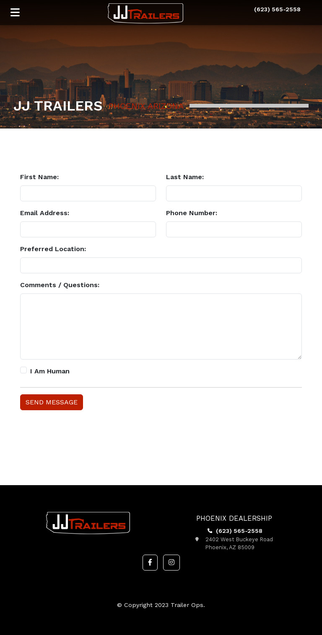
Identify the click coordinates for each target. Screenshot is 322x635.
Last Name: (185, 177)
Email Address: (44, 213)
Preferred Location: (53, 249)
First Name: (39, 177)
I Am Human (50, 371)
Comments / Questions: (59, 285)
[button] (150, 563)
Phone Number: (191, 213)
